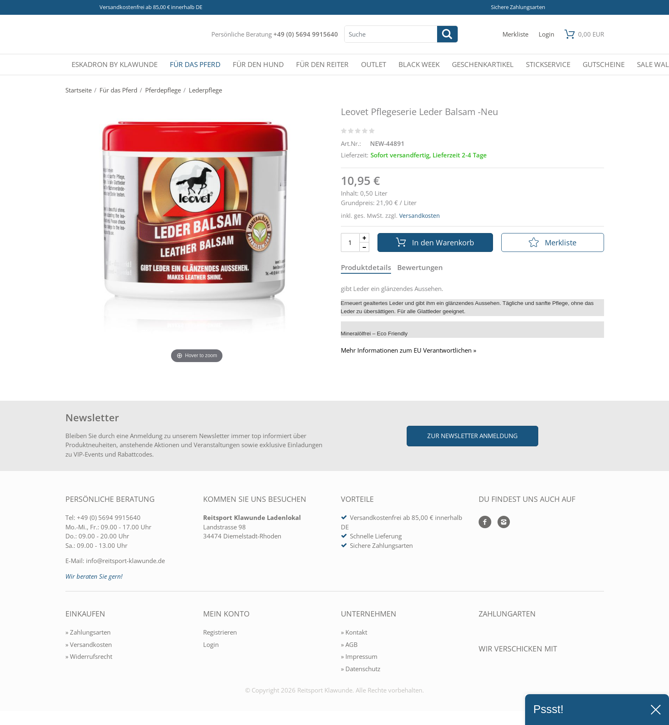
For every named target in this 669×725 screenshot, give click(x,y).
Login (211, 644)
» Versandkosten (88, 644)
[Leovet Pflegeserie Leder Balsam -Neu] (197, 238)
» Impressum (359, 656)
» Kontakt (354, 632)
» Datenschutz (360, 669)
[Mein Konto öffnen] (546, 34)
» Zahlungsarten (88, 632)
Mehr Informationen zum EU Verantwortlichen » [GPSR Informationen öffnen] (408, 350)
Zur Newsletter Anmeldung (472, 436)
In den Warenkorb (435, 242)
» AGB (349, 644)
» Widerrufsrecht (88, 656)
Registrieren (220, 632)
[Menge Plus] (364, 237)
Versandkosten (419, 215)
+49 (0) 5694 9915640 (305, 34)
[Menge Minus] (364, 247)
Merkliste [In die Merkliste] (552, 242)
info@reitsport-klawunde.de (125, 560)
